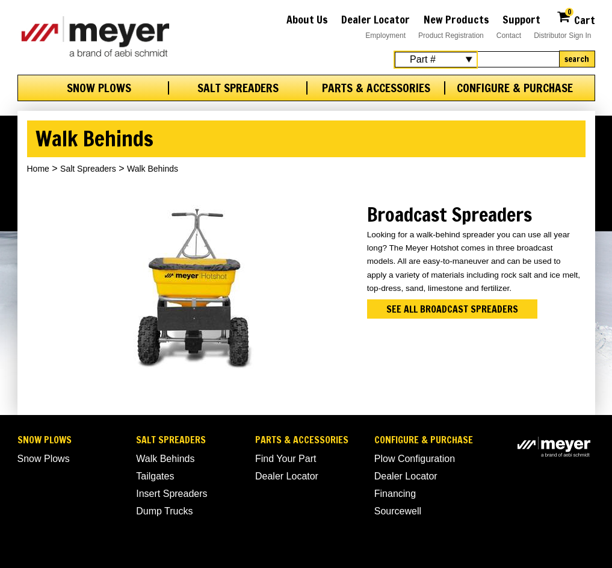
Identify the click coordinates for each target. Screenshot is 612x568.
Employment (385, 35)
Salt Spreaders (238, 88)
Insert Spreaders (171, 493)
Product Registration (451, 35)
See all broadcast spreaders (452, 309)
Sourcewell (397, 511)
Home (38, 168)
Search (576, 59)
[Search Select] (436, 59)
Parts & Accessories (376, 88)
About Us (307, 19)
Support (521, 19)
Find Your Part (285, 459)
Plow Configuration (414, 459)
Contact (508, 35)
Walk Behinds (165, 459)
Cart (576, 18)
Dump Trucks (164, 511)
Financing (395, 493)
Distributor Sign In (562, 35)
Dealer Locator (375, 19)
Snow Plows (99, 88)
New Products (456, 19)
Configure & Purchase (515, 88)
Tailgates (155, 476)
